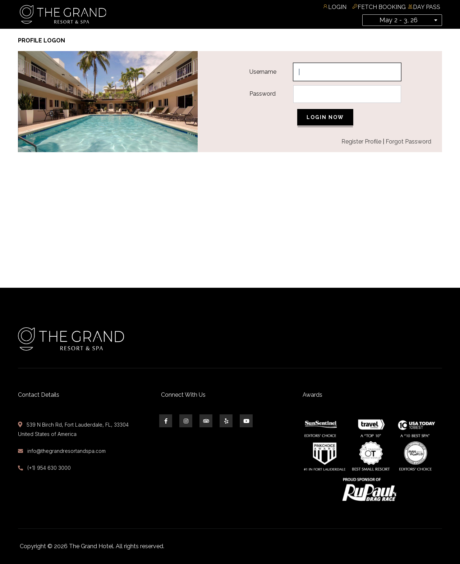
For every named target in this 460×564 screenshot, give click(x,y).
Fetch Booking (382, 7)
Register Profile (361, 141)
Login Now (325, 117)
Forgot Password (408, 141)
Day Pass (426, 7)
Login (337, 7)
